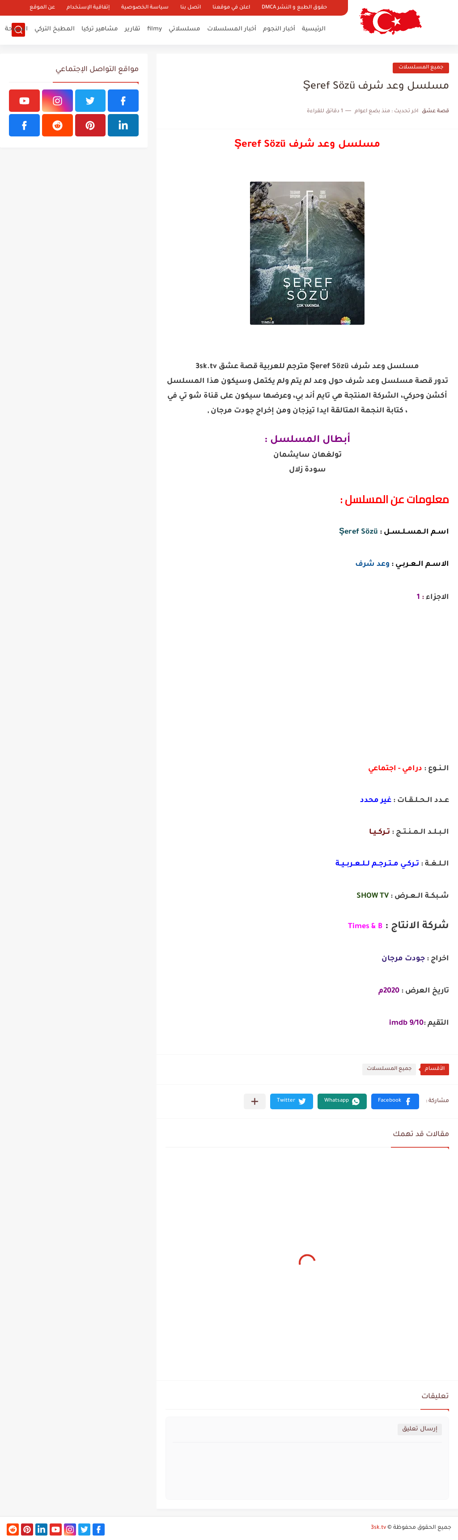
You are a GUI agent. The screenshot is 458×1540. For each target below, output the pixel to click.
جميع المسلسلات (421, 68)
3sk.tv (378, 1528)
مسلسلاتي (184, 29)
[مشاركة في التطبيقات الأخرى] (255, 1101)
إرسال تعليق (419, 1429)
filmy (154, 29)
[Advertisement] (307, 691)
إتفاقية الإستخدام (88, 8)
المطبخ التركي (54, 29)
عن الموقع (42, 8)
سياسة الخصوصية (145, 8)
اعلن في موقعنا (231, 8)
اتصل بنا (190, 8)
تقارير (132, 29)
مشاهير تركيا (99, 29)
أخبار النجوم (279, 29)
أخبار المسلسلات (231, 29)
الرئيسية (314, 29)
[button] (395, 1101)
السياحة (16, 29)
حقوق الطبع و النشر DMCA (294, 8)
